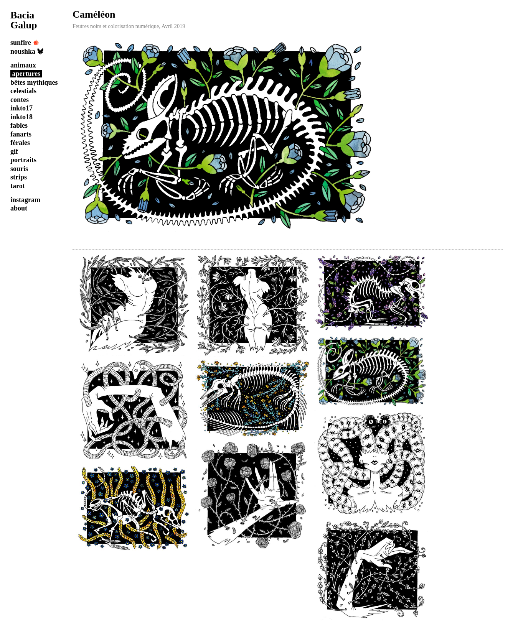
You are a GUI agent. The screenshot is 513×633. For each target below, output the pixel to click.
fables (19, 125)
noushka (26, 51)
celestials (23, 91)
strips (18, 177)
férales (20, 142)
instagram (25, 200)
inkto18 (21, 117)
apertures (26, 73)
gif (14, 151)
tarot (17, 186)
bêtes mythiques (34, 82)
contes (19, 100)
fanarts (20, 134)
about (18, 208)
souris (19, 169)
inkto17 (21, 108)
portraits (23, 160)
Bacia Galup (23, 20)
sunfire (24, 42)
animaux (23, 65)
